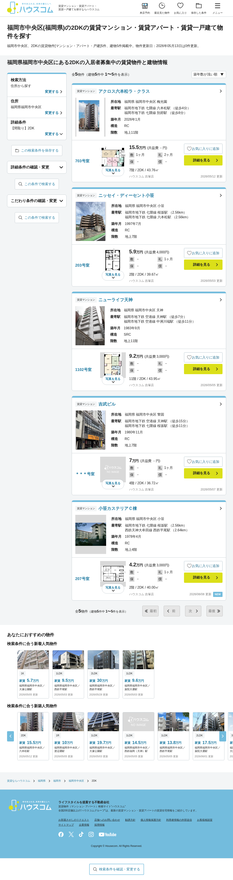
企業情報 (84, 824)
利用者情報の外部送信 (179, 819)
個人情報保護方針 (151, 819)
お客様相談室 (204, 819)
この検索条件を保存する (40, 150)
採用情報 (99, 824)
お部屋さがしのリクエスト (73, 819)
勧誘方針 (130, 819)
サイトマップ (66, 824)
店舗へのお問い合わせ (107, 819)
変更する (52, 91)
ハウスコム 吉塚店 (141, 176)
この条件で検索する (39, 184)
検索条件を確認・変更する (119, 869)
